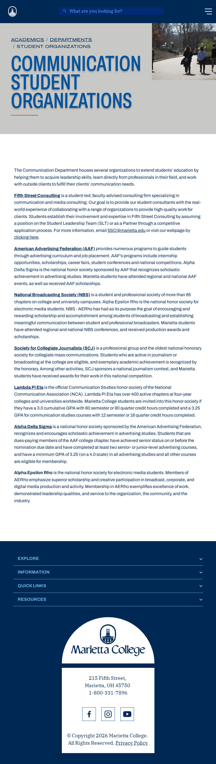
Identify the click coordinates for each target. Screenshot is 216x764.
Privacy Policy (131, 743)
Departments (71, 39)
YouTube (127, 714)
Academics (27, 39)
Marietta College (108, 640)
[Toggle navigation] (208, 11)
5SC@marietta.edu (126, 230)
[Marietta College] (12, 11)
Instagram (108, 714)
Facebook (89, 714)
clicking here (26, 237)
